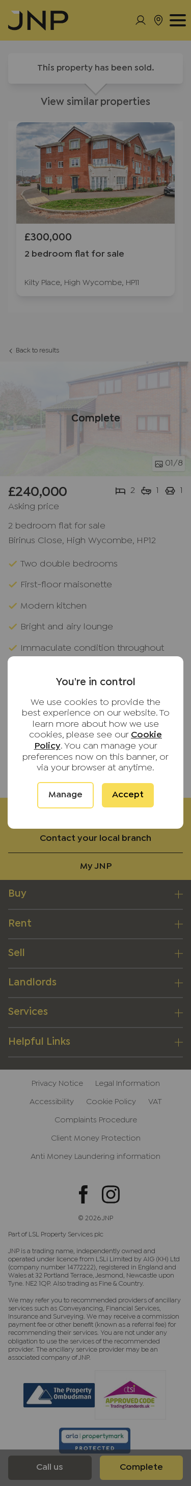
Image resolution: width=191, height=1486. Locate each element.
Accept (128, 795)
